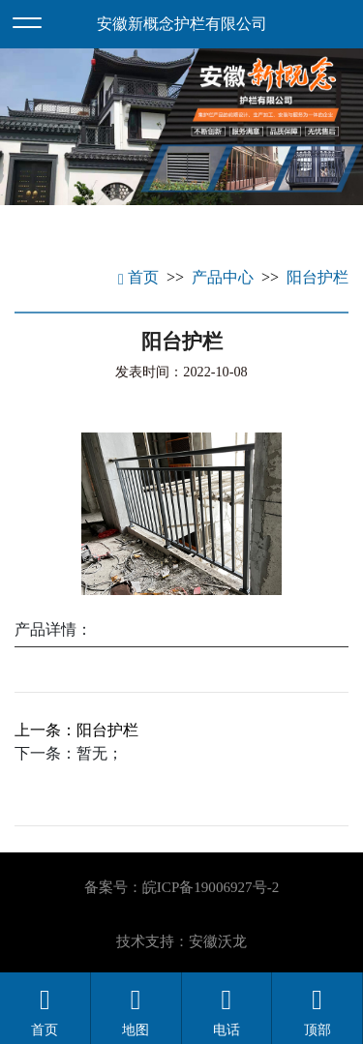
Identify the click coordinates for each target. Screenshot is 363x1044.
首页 (138, 277)
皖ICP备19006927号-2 (210, 887)
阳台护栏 (317, 277)
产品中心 (223, 277)
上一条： (76, 730)
